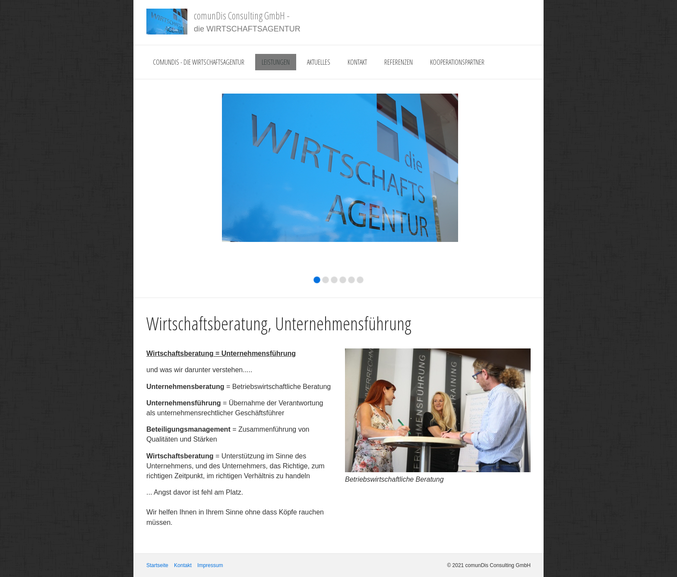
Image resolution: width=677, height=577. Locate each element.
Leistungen (276, 62)
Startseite (157, 565)
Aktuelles (318, 62)
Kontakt (357, 62)
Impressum (210, 565)
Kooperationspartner (457, 62)
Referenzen (398, 62)
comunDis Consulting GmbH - (242, 15)
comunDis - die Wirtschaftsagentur (198, 62)
